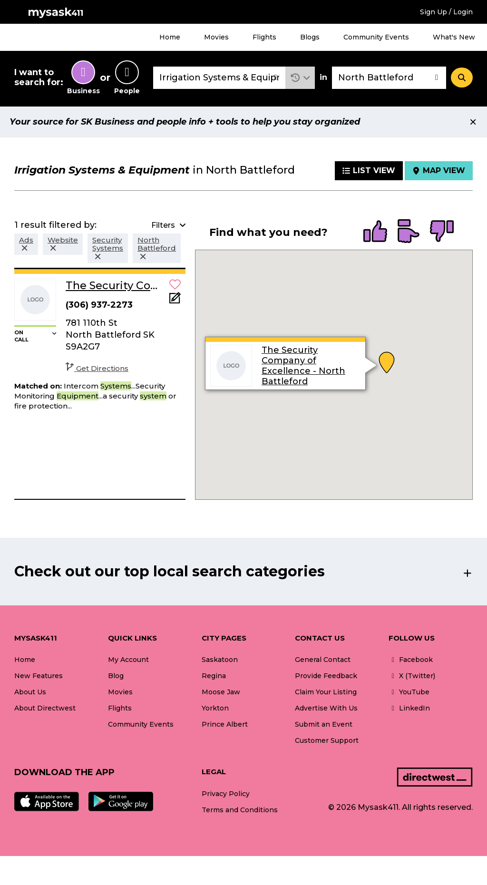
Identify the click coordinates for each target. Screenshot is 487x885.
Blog (116, 675)
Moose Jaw (221, 692)
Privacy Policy (226, 793)
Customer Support (327, 740)
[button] (300, 78)
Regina (214, 675)
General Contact (323, 659)
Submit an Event (323, 724)
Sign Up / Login (446, 12)
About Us (30, 692)
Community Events (376, 37)
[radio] (375, 232)
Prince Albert (225, 724)
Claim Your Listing (326, 692)
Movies (216, 37)
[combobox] (219, 78)
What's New (454, 37)
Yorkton (215, 708)
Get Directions (97, 368)
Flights (264, 37)
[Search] (462, 78)
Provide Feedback (326, 675)
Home (169, 37)
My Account (128, 659)
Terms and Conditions (240, 810)
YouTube (409, 692)
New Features (38, 675)
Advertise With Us (326, 708)
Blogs (310, 37)
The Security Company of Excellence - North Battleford (303, 366)
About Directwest (45, 708)
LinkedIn (409, 708)
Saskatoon (220, 659)
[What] (219, 78)
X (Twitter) (412, 675)
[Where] (389, 78)
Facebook (411, 659)
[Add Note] (175, 300)
